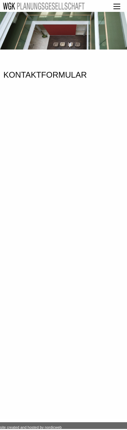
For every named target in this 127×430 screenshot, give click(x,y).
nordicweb (53, 427)
